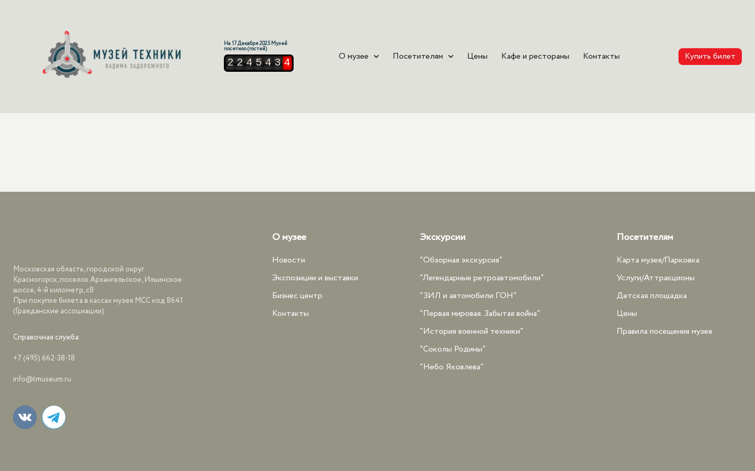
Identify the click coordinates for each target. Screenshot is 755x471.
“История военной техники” (471, 331)
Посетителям (423, 56)
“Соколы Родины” (453, 349)
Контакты (601, 56)
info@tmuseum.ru (42, 379)
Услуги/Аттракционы (656, 278)
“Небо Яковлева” (451, 367)
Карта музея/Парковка (658, 260)
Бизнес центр (297, 296)
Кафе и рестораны (535, 56)
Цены (477, 56)
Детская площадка (652, 296)
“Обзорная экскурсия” (461, 260)
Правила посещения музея (664, 331)
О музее (359, 56)
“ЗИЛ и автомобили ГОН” (468, 296)
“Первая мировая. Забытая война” (480, 314)
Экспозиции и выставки (315, 278)
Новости (288, 260)
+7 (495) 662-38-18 (44, 358)
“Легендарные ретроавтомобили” (482, 278)
